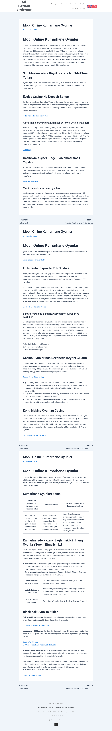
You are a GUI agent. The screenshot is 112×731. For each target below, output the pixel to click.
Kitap (76, 4)
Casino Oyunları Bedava (32, 675)
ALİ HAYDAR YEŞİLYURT (24, 6)
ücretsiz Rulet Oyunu (30, 642)
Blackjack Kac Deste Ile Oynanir (34, 307)
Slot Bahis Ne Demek (30, 181)
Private (82, 8)
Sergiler (82, 4)
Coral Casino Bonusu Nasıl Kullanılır (36, 626)
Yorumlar (75, 8)
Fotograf (63, 4)
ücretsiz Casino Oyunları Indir (34, 260)
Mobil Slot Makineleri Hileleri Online (36, 116)
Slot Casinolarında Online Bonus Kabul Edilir (39, 645)
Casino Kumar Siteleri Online (33, 377)
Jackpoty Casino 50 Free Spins (34, 435)
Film (71, 4)
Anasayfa (54, 4)
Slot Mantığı (27, 150)
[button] (63, 4)
